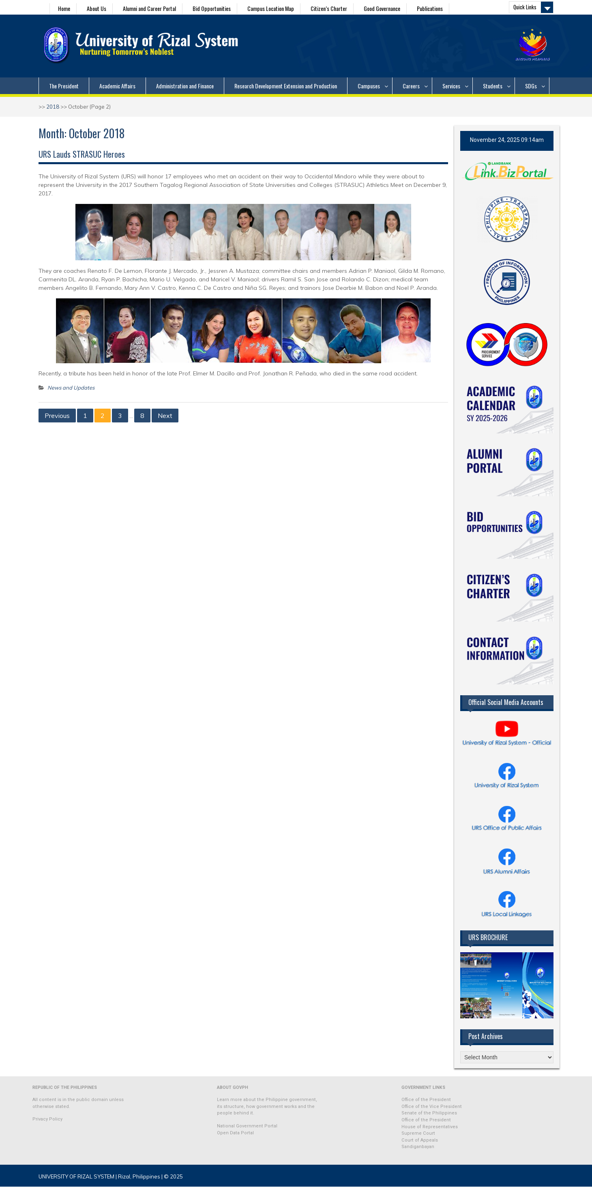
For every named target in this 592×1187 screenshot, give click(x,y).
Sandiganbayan (417, 1146)
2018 (52, 106)
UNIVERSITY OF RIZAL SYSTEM (76, 1176)
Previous (57, 415)
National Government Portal (247, 1126)
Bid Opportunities (212, 8)
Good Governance (382, 8)
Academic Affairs (117, 85)
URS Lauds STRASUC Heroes (82, 154)
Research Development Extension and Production (285, 85)
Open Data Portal (235, 1133)
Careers (411, 85)
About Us (96, 8)
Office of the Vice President (431, 1106)
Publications (430, 8)
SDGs (531, 85)
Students (492, 85)
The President (64, 85)
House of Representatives (429, 1126)
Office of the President (426, 1099)
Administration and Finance (185, 85)
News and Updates (70, 387)
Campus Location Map (270, 8)
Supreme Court (418, 1133)
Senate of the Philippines (429, 1113)
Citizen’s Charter (329, 8)
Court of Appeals (419, 1140)
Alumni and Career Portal (149, 8)
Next (165, 415)
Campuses (369, 85)
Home (64, 8)
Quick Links (524, 7)
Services (451, 85)
